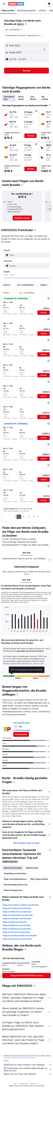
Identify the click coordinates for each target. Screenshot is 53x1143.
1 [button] (18, 516)
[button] (4, 3)
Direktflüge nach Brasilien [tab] (15, 873)
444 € (20, 24)
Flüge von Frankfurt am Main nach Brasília (21, 905)
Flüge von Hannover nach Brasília (17, 939)
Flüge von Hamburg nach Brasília (17, 908)
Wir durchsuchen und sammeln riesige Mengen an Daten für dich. (28, 1069)
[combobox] (13, 29)
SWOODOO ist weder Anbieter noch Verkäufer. (28, 1064)
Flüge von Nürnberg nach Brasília (17, 929)
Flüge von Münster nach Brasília (16, 925)
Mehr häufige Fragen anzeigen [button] (26, 843)
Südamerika (23, 1083)
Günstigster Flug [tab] (9, 98)
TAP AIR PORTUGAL (21, 723)
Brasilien (34, 1083)
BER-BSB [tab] (27, 553)
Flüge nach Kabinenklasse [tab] (15, 879)
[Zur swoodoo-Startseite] (16, 3)
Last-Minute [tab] (33, 98)
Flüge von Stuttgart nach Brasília (17, 918)
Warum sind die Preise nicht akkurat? (28, 1074)
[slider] (50, 277)
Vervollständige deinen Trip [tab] (15, 885)
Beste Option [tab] (21, 98)
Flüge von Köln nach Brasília (15, 922)
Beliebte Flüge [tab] (32, 868)
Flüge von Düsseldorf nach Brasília (18, 915)
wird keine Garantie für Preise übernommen (19, 1058)
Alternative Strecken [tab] (13, 868)
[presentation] (26, 24)
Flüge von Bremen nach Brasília (16, 932)
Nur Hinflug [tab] (45, 98)
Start (15, 1083)
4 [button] (34, 516)
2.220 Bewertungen (21, 730)
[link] (22, 218)
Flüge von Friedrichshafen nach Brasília (20, 935)
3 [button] (28, 516)
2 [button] (23, 516)
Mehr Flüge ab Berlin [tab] (39, 879)
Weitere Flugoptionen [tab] (13, 890)
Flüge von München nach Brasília (17, 912)
